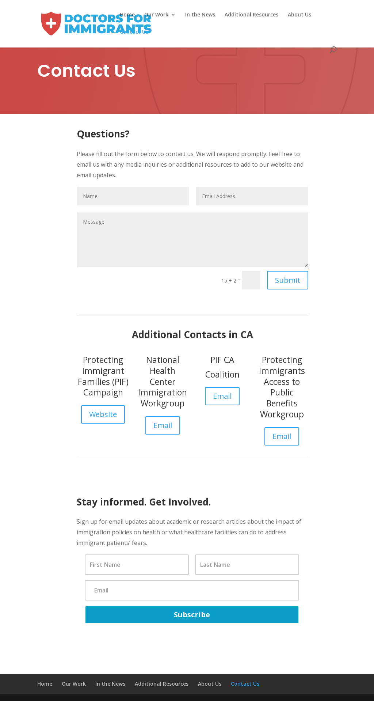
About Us (299, 15)
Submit (287, 280)
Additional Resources (251, 15)
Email (162, 425)
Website (103, 414)
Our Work (156, 15)
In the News (200, 15)
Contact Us (134, 32)
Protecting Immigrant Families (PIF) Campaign (103, 376)
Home (127, 15)
